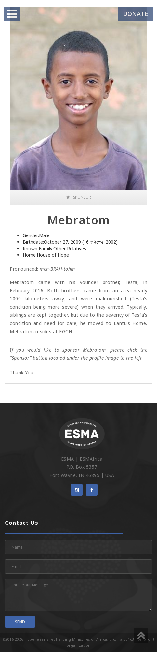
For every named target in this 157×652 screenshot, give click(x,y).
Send (20, 622)
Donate (135, 14)
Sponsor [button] (78, 197)
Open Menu (12, 14)
